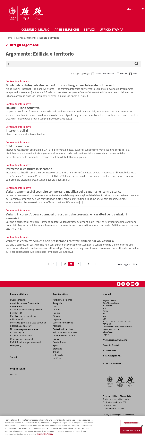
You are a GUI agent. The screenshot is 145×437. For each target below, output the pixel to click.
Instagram (133, 284)
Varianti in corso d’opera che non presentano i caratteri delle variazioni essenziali (60, 240)
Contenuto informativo (104, 73)
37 (77, 264)
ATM (104, 308)
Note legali (116, 414)
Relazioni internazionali (21, 338)
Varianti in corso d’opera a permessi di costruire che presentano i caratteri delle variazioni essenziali (66, 216)
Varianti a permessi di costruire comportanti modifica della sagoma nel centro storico (63, 191)
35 (64, 264)
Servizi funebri (60, 342)
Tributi (56, 351)
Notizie (13, 374)
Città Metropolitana (111, 303)
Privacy (106, 414)
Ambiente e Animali (62, 299)
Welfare (57, 358)
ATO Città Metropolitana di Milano (116, 321)
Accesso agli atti (18, 332)
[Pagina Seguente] (95, 264)
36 (71, 264)
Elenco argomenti (26, 37)
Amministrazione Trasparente (24, 303)
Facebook (119, 284)
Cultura (56, 309)
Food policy (15, 345)
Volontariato (59, 355)
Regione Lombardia (111, 300)
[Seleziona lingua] (135, 13)
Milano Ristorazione (111, 329)
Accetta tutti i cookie (131, 430)
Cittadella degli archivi (21, 325)
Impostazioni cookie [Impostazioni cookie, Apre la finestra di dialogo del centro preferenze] (131, 422)
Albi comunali (17, 319)
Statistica (57, 348)
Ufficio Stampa (111, 29)
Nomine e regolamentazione (24, 329)
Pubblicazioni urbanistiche (23, 316)
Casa (55, 306)
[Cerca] (136, 64)
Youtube (128, 284)
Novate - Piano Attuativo (23, 107)
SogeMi (106, 334)
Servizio (123, 73)
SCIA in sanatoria (17, 146)
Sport (55, 345)
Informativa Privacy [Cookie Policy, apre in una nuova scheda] (45, 434)
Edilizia (56, 312)
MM (104, 319)
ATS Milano (107, 305)
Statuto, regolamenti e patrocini (26, 309)
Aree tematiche (66, 29)
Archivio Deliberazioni (21, 335)
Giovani (56, 316)
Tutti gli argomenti (23, 45)
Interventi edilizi (17, 130)
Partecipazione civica (63, 329)
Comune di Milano (35, 29)
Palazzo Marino (17, 299)
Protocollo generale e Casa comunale (28, 322)
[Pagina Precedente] (48, 264)
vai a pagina (124, 264)
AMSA (105, 311)
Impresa (57, 319)
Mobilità (57, 325)
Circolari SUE (16, 312)
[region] (72, 426)
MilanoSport (108, 332)
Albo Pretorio (16, 306)
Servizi (89, 29)
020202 (120, 408)
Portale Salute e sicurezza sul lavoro (117, 326)
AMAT (105, 313)
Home (9, 37)
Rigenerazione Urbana (64, 335)
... (59, 264)
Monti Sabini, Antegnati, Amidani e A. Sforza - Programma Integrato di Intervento (61, 85)
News (135, 73)
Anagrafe (57, 303)
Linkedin (137, 284)
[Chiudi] (142, 426)
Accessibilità (128, 414)
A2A (104, 316)
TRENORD (107, 324)
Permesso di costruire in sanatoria (29, 168)
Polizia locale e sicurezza (65, 332)
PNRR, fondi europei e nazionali (25, 342)
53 (89, 264)
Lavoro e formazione (63, 322)
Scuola (56, 338)
